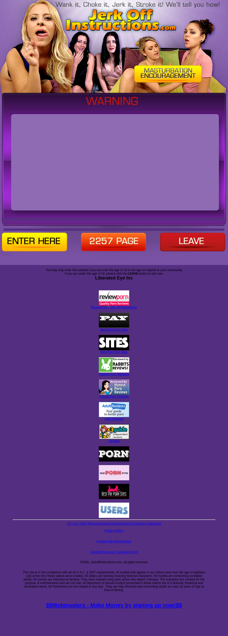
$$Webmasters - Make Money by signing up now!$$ (114, 605)
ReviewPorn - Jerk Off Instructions (114, 306)
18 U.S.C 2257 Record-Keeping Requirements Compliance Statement (114, 523)
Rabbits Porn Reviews (114, 373)
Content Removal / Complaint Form (114, 552)
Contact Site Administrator (114, 541)
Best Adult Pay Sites (114, 328)
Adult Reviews (114, 417)
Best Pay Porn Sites (114, 350)
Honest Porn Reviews (114, 395)
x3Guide (114, 439)
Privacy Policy (114, 531)
